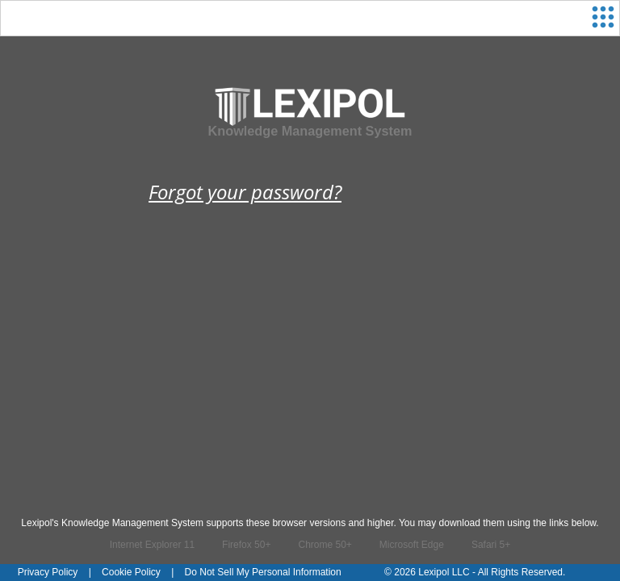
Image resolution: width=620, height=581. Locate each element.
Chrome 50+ (324, 544)
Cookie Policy (131, 572)
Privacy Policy (48, 572)
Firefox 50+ (246, 544)
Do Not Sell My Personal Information (263, 572)
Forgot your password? (245, 191)
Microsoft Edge (411, 544)
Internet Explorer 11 (152, 544)
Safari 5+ (490, 544)
